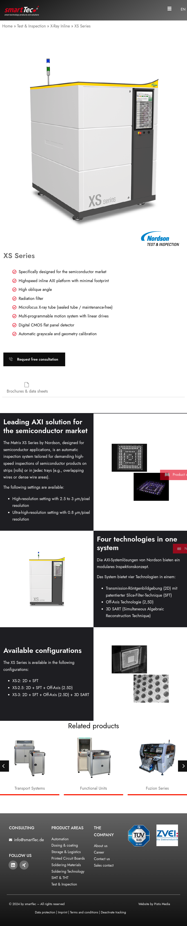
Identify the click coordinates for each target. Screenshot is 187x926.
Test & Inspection (31, 26)
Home (7, 26)
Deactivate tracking (113, 912)
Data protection (45, 912)
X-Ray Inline (60, 26)
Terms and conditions (84, 912)
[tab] (27, 388)
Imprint (62, 912)
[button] (169, 9)
